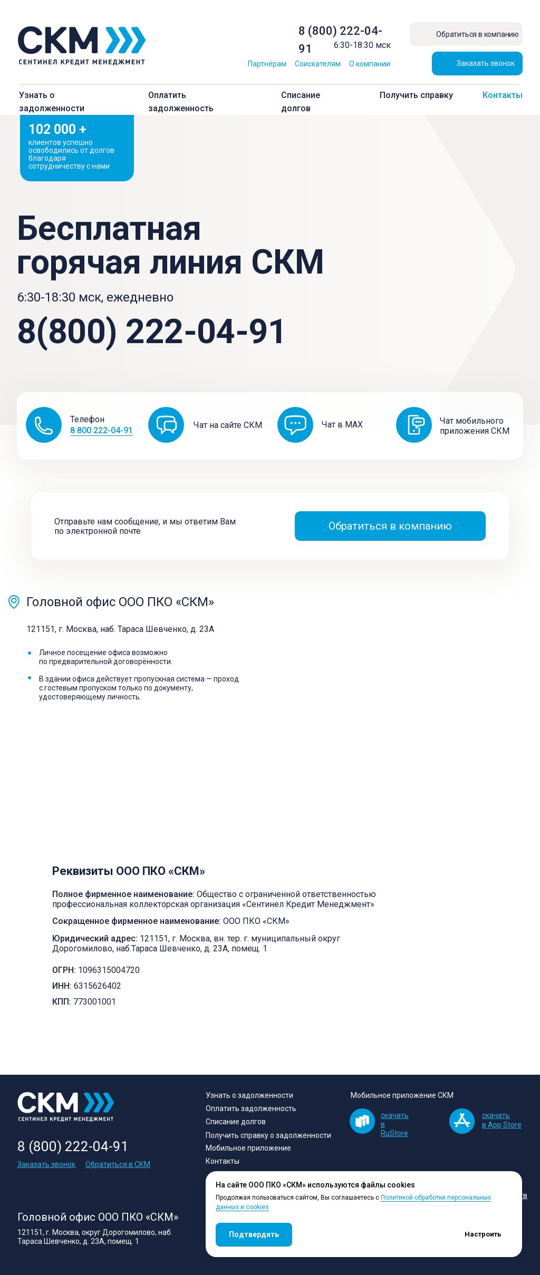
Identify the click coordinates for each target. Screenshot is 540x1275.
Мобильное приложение (248, 1148)
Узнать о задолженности (249, 1095)
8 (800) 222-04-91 (73, 1146)
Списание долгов (236, 1121)
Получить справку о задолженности (268, 1135)
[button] (477, 63)
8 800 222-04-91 (101, 430)
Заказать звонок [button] (46, 1164)
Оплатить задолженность (251, 1108)
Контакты (503, 95)
